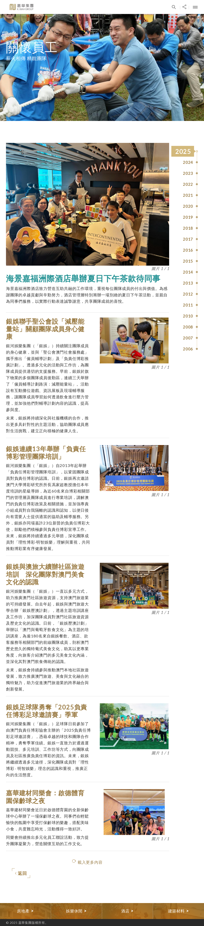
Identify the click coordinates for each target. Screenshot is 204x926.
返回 (21, 874)
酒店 (127, 910)
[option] (25, 911)
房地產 (25, 910)
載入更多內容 (90, 862)
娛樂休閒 (76, 910)
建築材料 (178, 910)
